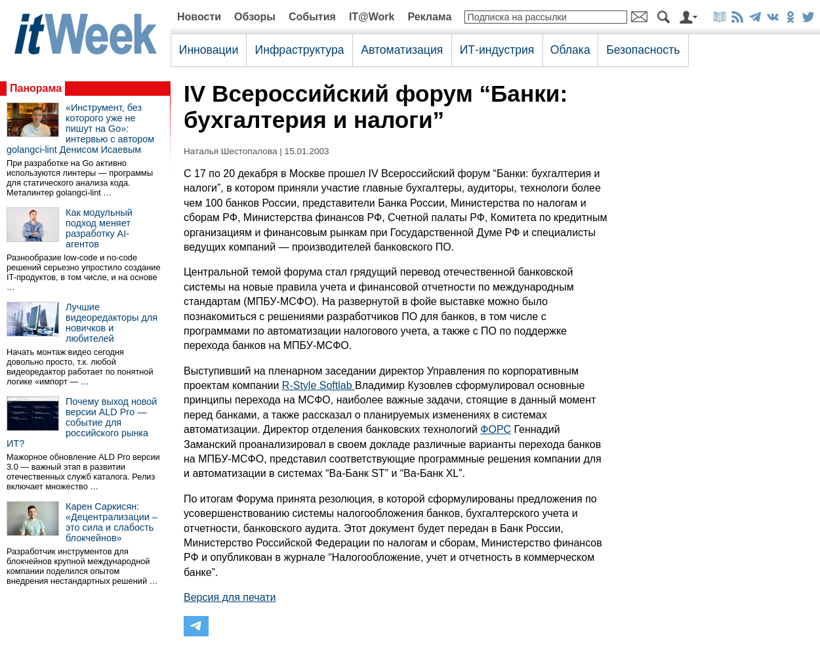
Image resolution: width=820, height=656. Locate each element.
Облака (570, 49)
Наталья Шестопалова (230, 151)
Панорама (36, 88)
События (312, 16)
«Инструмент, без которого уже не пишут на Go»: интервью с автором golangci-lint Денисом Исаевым (80, 128)
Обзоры (255, 16)
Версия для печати (230, 597)
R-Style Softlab (318, 385)
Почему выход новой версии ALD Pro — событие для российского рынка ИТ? (82, 422)
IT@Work (372, 16)
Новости (199, 16)
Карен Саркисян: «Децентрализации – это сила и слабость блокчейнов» (111, 522)
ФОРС (495, 429)
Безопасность (643, 49)
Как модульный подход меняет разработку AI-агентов (99, 228)
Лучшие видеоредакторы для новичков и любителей (111, 323)
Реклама (429, 16)
